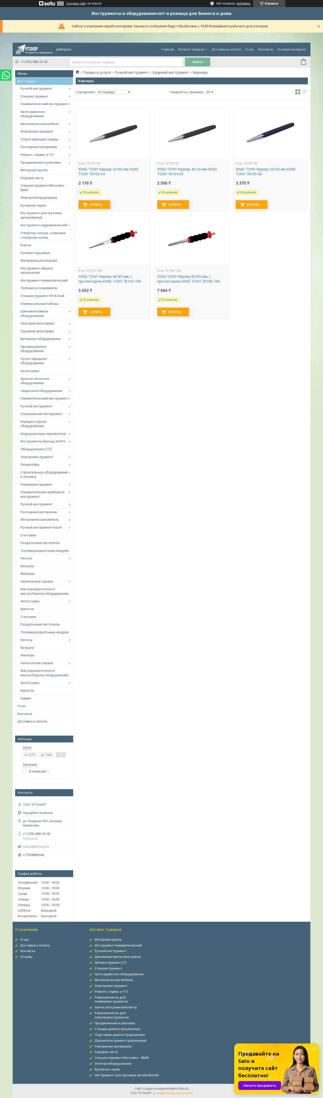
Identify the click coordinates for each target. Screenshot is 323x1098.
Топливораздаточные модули (44, 550)
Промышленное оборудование (33, 348)
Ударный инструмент (170, 72)
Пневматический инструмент (44, 104)
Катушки (27, 566)
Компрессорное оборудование (33, 423)
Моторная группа (33, 170)
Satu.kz (184, 1088)
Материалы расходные (38, 260)
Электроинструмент (36, 131)
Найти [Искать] (198, 62)
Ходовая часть (32, 178)
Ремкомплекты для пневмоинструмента (111, 999)
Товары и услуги (97, 72)
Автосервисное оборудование (32, 113)
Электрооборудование (38, 197)
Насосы (26, 558)
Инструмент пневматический (44, 280)
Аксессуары (29, 370)
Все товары (26, 81)
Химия (25, 698)
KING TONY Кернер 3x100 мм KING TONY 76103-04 (108, 171)
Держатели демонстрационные (121, 1040)
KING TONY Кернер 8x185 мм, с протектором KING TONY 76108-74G (188, 279)
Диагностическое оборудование (34, 380)
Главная (167, 49)
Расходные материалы (38, 146)
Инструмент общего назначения (36, 270)
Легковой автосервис (37, 323)
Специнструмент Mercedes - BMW (43, 187)
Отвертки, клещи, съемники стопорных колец (43, 235)
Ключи (25, 245)
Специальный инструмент (41, 413)
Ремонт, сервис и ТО (37, 154)
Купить (96, 205)
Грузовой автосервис (37, 331)
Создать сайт (76, 3)
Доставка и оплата (226, 49)
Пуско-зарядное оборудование (33, 360)
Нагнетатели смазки (36, 581)
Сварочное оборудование (41, 390)
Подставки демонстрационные (120, 1034)
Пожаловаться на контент (174, 1093)
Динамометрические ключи (118, 956)
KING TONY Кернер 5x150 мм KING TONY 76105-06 (265, 171)
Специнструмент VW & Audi (42, 295)
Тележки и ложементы (38, 288)
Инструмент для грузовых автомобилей (41, 215)
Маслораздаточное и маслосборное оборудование (44, 591)
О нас (249, 49)
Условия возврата (292, 49)
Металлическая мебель (39, 123)
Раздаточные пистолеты (40, 542)
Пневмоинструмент (36, 484)
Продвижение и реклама (40, 162)
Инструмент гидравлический (43, 225)
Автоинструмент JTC (111, 962)
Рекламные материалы (113, 1046)
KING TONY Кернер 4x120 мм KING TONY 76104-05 (187, 171)
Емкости (27, 609)
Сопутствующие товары (39, 139)
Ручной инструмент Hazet (41, 527)
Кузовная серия (33, 205)
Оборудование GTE (36, 449)
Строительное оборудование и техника (44, 474)
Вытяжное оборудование (40, 338)
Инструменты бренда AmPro (43, 441)
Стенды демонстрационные (117, 1029)
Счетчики (28, 535)
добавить (243, 3)
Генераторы (29, 464)
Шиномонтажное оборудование (34, 313)
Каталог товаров (191, 49)
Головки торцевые (35, 253)
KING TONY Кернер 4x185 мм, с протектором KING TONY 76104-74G (109, 279)
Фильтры (27, 573)
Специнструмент (34, 96)
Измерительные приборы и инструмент (42, 494)
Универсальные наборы (39, 303)
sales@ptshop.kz (36, 846)
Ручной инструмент (36, 88)
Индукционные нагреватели (43, 433)
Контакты (265, 49)
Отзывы (26, 956)
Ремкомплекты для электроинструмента (112, 1015)
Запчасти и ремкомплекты (116, 1007)
